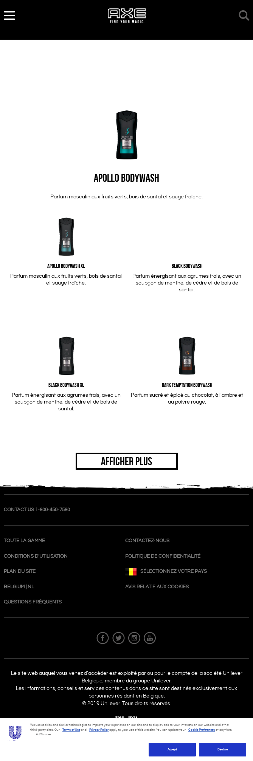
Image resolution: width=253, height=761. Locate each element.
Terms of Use (71, 730)
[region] (126, 739)
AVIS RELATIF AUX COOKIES (157, 586)
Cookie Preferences (201, 730)
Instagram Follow (134, 638)
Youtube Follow (150, 638)
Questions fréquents (33, 602)
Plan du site (20, 571)
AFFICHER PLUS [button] (126, 461)
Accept (172, 749)
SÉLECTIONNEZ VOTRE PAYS (166, 573)
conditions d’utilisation (36, 556)
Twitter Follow (119, 638)
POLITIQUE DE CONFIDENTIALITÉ (162, 556)
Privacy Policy (99, 730)
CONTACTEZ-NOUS (147, 540)
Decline (222, 749)
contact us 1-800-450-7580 (37, 509)
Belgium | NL (19, 586)
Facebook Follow (103, 638)
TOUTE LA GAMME (24, 540)
